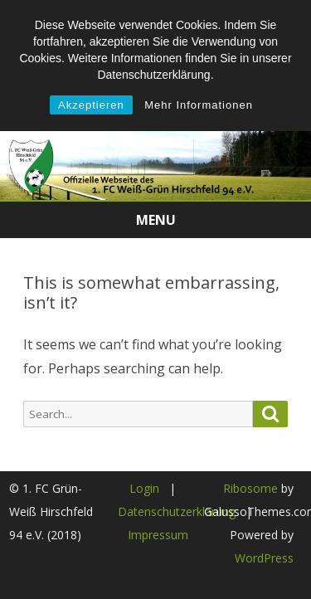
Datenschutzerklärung (177, 511)
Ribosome (250, 488)
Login (144, 488)
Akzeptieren (91, 105)
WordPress (264, 558)
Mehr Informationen (198, 105)
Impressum (158, 535)
